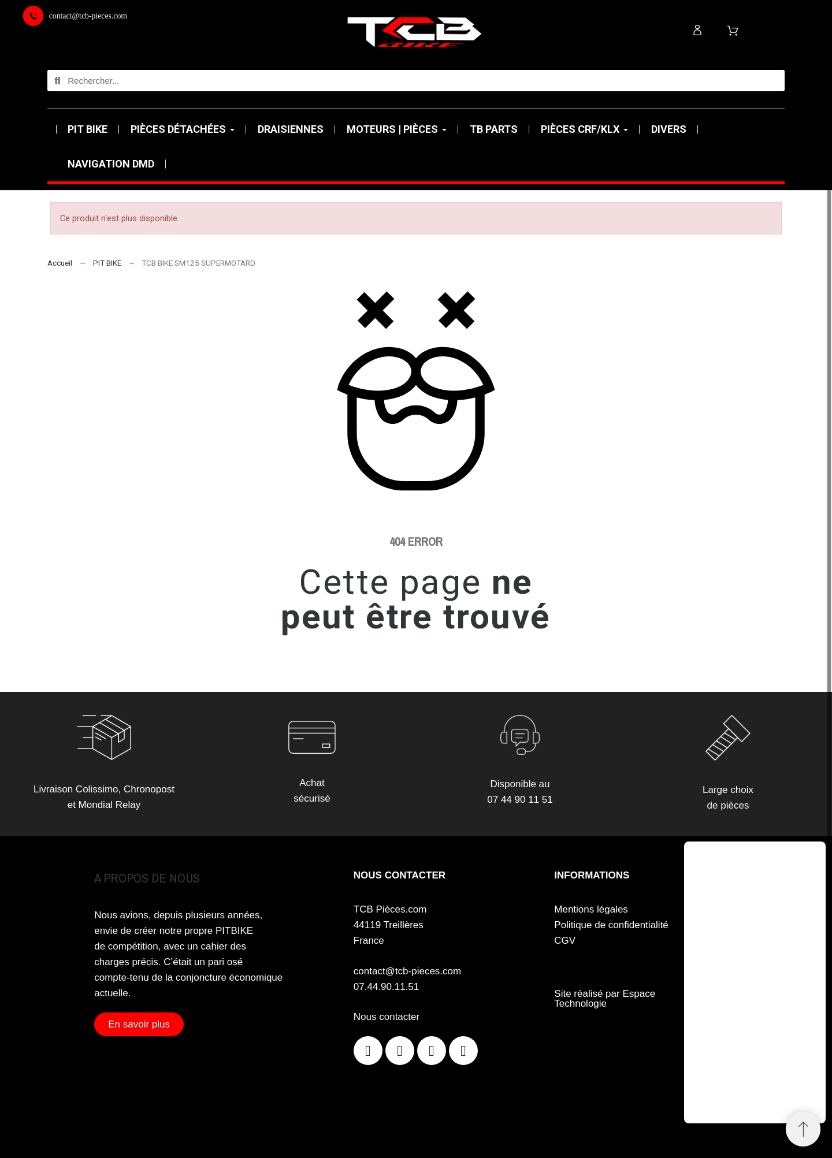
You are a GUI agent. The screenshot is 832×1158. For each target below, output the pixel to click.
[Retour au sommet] (803, 1129)
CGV (564, 940)
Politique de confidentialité (611, 924)
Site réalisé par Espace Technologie (604, 998)
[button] (139, 1024)
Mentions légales (591, 909)
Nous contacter (386, 1016)
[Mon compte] (697, 30)
